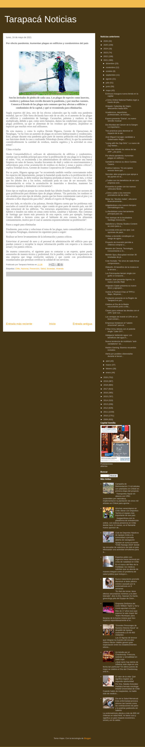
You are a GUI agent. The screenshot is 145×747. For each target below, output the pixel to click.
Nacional (25, 268)
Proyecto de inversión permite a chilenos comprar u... (119, 243)
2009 (105, 419)
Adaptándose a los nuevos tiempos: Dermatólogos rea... (120, 206)
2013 (105, 404)
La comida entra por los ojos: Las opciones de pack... (119, 231)
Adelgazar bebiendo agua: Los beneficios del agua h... (118, 336)
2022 (105, 56)
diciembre (110, 63)
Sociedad (51, 268)
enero (108, 372)
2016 (105, 393)
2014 (105, 400)
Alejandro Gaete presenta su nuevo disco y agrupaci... (120, 287)
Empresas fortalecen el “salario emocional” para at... (118, 324)
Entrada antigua (82, 323)
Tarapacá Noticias (41, 19)
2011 (105, 412)
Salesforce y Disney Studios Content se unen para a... (121, 225)
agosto (109, 79)
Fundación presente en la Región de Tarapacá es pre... (121, 299)
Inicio (52, 323)
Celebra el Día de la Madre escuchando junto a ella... (117, 305)
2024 (105, 49)
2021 (105, 60)
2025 (105, 45)
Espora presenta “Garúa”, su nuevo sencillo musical (120, 119)
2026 (105, 41)
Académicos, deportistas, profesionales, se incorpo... (118, 113)
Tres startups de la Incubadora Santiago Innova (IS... (118, 218)
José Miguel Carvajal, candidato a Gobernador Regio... (120, 138)
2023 (105, 52)
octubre (109, 71)
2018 (105, 385)
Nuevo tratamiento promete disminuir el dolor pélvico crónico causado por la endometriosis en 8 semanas (127, 584)
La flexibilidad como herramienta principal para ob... (119, 212)
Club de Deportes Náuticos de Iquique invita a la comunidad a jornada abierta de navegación (127, 536)
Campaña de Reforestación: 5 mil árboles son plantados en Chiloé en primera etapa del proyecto (127, 487)
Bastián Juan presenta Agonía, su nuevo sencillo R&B (120, 280)
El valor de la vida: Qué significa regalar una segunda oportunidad (125, 678)
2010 (105, 415)
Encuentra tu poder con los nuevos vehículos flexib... (120, 187)
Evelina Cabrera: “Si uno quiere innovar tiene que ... (119, 169)
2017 (105, 389)
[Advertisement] (49, 299)
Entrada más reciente (19, 323)
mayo (108, 90)
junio (108, 86)
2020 (105, 377)
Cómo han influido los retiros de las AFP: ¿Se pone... (120, 150)
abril (108, 361)
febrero (109, 368)
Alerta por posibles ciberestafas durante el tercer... (119, 355)
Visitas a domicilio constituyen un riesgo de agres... (119, 237)
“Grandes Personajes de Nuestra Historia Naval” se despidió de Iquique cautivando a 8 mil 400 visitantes (126, 630)
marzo (109, 365)
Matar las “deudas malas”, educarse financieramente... (121, 200)
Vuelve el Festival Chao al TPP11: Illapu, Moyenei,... (120, 293)
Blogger (87, 738)
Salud (42, 268)
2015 (105, 396)
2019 (105, 381)
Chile (17, 268)
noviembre (111, 67)
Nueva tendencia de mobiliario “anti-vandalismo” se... (121, 342)
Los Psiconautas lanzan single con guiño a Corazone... (120, 274)
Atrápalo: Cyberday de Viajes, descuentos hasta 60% (118, 107)
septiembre (111, 75)
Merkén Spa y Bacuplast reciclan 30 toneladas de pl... (121, 256)
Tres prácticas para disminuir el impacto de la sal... (118, 132)
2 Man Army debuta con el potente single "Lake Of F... (120, 330)
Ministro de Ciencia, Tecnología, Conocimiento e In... (119, 249)
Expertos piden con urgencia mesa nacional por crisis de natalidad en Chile (127, 559)
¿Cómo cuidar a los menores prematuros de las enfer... (117, 194)
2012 (105, 408)
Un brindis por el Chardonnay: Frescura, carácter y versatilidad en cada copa (126, 655)
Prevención (34, 268)
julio (108, 83)
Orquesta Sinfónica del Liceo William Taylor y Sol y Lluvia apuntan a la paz (127, 605)
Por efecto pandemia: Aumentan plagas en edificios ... (119, 156)
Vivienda (59, 268)
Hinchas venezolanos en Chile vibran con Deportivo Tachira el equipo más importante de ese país (126, 512)
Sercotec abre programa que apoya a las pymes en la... (121, 175)
